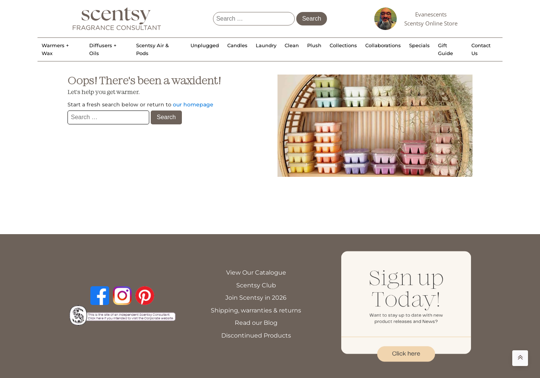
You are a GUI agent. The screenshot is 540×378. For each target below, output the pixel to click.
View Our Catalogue (256, 272)
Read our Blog (256, 322)
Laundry (266, 45)
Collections (343, 45)
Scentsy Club (256, 285)
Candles (237, 45)
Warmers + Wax (55, 49)
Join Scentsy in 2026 (255, 297)
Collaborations (383, 45)
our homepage (193, 104)
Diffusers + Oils (103, 49)
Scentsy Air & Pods (152, 49)
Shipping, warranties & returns (256, 310)
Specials (419, 45)
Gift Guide (445, 49)
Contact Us (480, 49)
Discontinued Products (256, 335)
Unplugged (204, 45)
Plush (314, 45)
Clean (292, 45)
